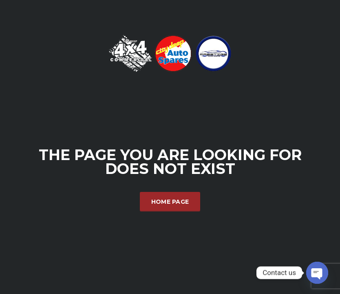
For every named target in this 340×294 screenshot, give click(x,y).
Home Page (170, 201)
